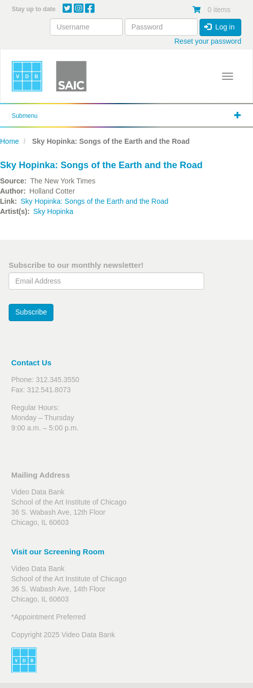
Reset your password (207, 41)
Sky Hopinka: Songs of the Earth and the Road (94, 201)
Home (9, 141)
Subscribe (31, 312)
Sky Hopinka (53, 211)
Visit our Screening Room (57, 551)
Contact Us (31, 362)
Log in (219, 27)
